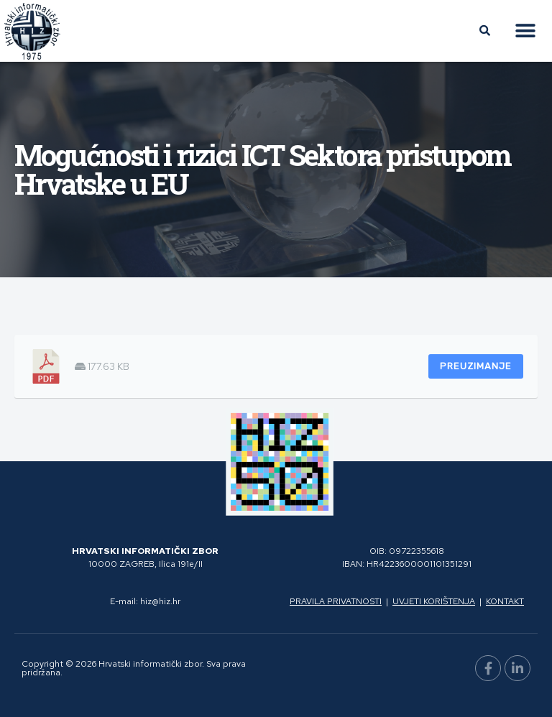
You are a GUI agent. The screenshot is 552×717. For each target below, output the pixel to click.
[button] (525, 31)
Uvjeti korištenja (433, 601)
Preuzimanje (476, 366)
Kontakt (505, 601)
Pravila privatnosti (336, 601)
